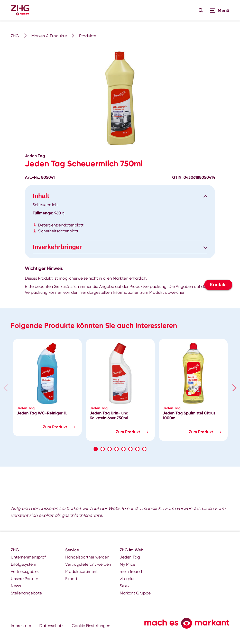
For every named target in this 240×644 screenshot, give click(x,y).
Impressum (21, 625)
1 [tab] (96, 449)
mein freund (131, 571)
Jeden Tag (130, 557)
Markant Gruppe (135, 593)
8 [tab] (144, 449)
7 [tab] (137, 449)
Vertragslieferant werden (88, 564)
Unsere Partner (24, 578)
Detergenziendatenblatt (61, 225)
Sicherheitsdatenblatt (58, 231)
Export (71, 578)
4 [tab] (116, 449)
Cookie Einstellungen (91, 625)
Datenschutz (51, 625)
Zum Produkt (55, 426)
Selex (125, 585)
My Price (127, 564)
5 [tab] (123, 449)
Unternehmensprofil (29, 557)
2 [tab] (102, 449)
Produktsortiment (81, 571)
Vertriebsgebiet (25, 571)
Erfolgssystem (23, 564)
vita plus (127, 578)
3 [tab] (109, 449)
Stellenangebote (26, 593)
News (16, 585)
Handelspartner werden (87, 557)
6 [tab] (130, 449)
